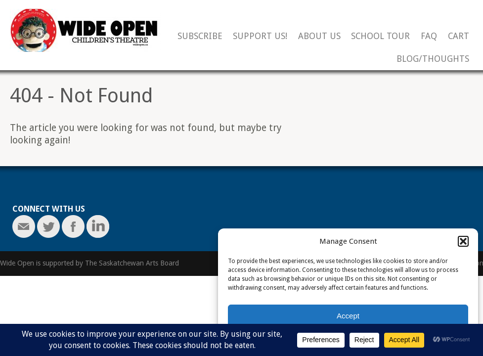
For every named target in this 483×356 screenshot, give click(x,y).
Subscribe (199, 36)
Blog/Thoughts (432, 59)
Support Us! (260, 36)
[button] (463, 241)
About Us (319, 36)
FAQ (429, 36)
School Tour (380, 36)
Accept (348, 316)
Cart (458, 36)
